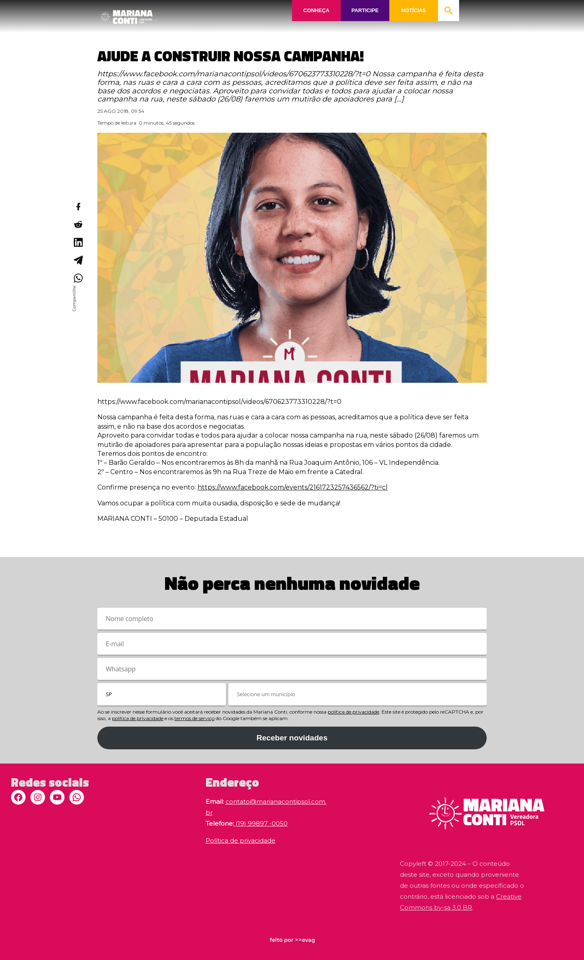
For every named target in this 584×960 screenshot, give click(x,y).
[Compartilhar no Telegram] (77, 260)
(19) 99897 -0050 (261, 823)
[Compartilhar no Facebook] (77, 206)
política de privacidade (353, 712)
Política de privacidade (240, 840)
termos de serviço (194, 718)
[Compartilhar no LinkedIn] (77, 242)
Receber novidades (291, 737)
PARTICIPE (365, 10)
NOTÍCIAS (414, 10)
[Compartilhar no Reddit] (77, 224)
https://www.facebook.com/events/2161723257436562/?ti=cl (293, 487)
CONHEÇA (316, 10)
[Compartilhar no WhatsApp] (77, 278)
